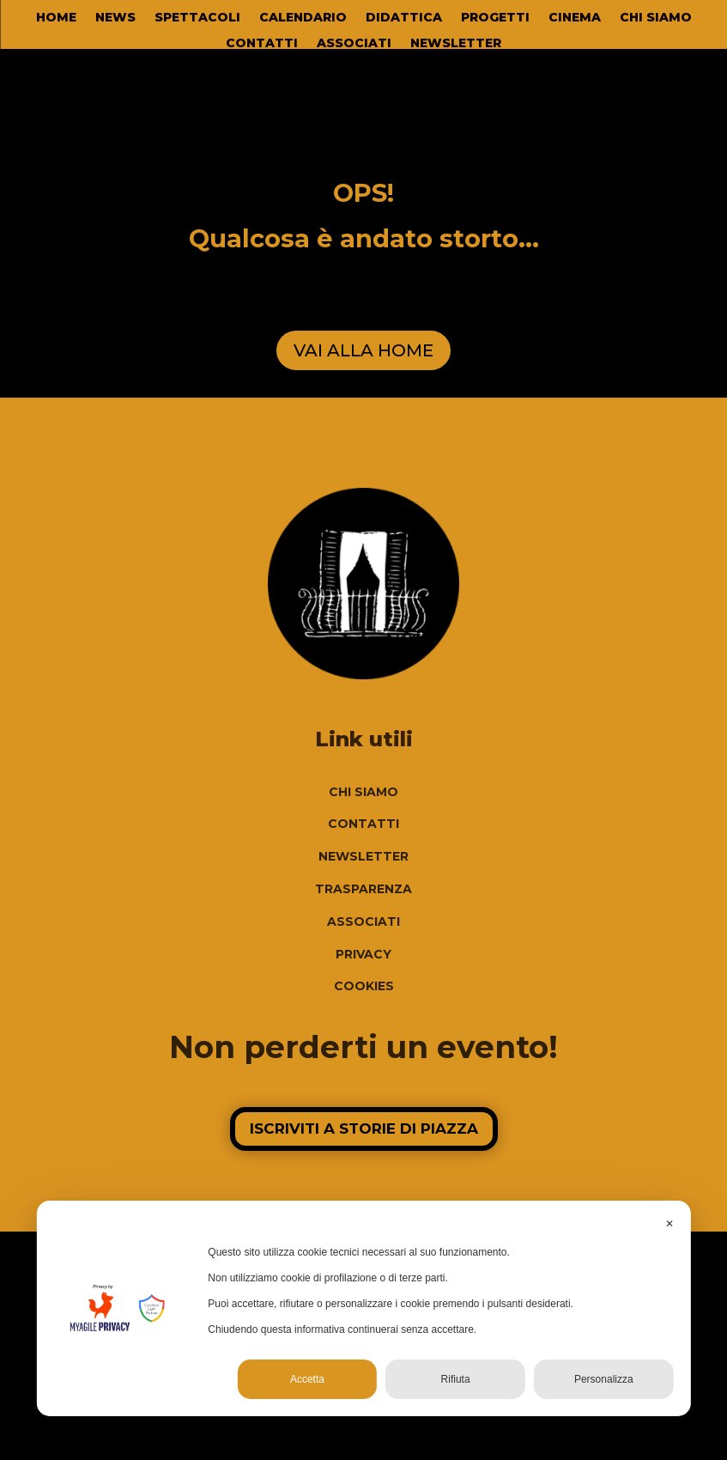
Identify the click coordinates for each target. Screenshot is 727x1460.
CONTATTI (262, 44)
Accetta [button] (307, 1379)
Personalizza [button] (603, 1379)
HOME (56, 18)
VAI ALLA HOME (363, 350)
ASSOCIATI (354, 44)
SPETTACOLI (197, 18)
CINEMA (574, 18)
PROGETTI (495, 18)
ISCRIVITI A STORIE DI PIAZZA (364, 1128)
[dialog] (363, 1308)
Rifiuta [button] (455, 1379)
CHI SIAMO (656, 18)
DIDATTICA (404, 18)
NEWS (115, 18)
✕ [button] (669, 1224)
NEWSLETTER (455, 44)
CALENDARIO (303, 18)
